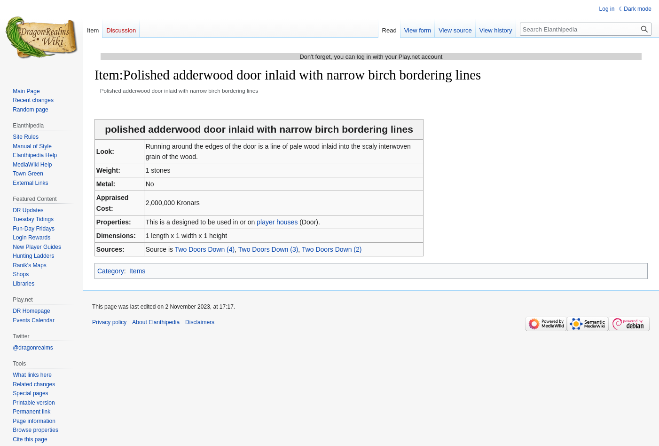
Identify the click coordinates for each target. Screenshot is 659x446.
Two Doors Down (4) (205, 249)
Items (137, 271)
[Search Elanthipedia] (585, 29)
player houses (277, 222)
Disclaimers (199, 322)
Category (110, 271)
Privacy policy (109, 322)
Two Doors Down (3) (268, 249)
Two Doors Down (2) (332, 249)
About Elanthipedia (156, 322)
